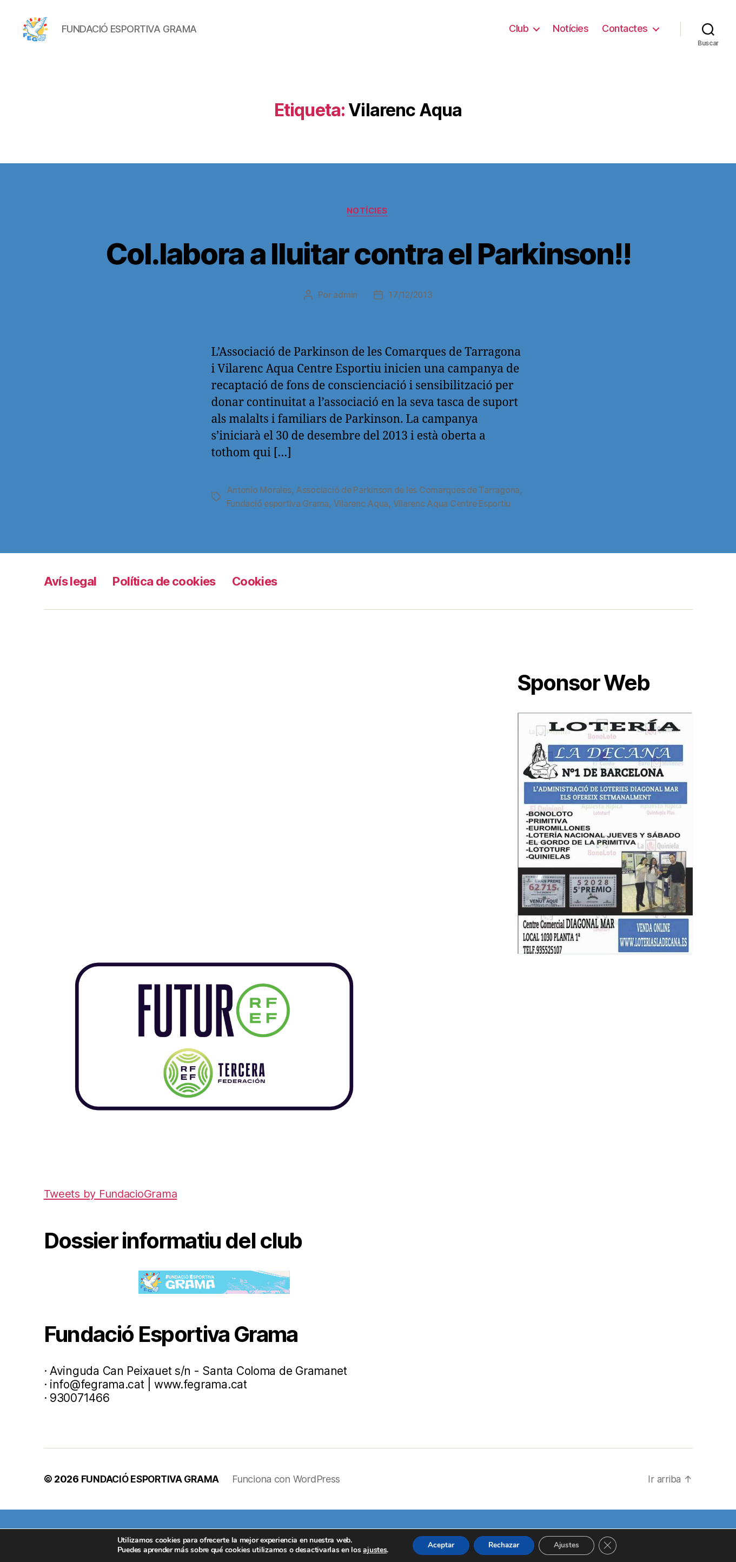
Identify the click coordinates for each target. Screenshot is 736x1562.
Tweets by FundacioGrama (114, 1246)
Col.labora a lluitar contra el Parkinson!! (368, 272)
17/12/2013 (410, 335)
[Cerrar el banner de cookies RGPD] (612, 1545)
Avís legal (72, 634)
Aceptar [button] (436, 1545)
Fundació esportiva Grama (324, 543)
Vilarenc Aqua (408, 543)
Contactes (625, 28)
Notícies (570, 28)
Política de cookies (172, 634)
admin (345, 335)
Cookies (270, 634)
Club (518, 28)
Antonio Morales (259, 530)
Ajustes (569, 1545)
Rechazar (503, 1545)
